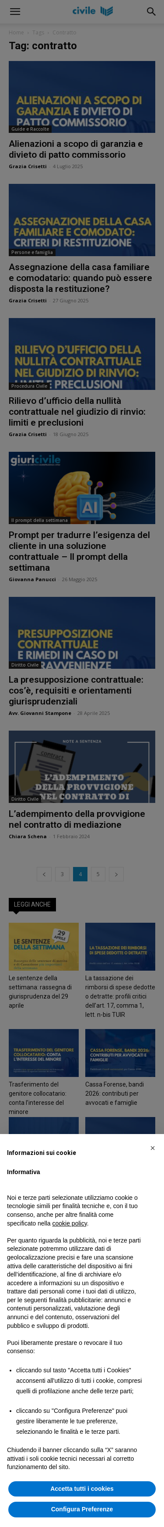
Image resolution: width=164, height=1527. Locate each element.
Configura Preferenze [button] (82, 1509)
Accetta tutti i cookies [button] (82, 1488)
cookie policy (69, 1223)
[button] (153, 1148)
